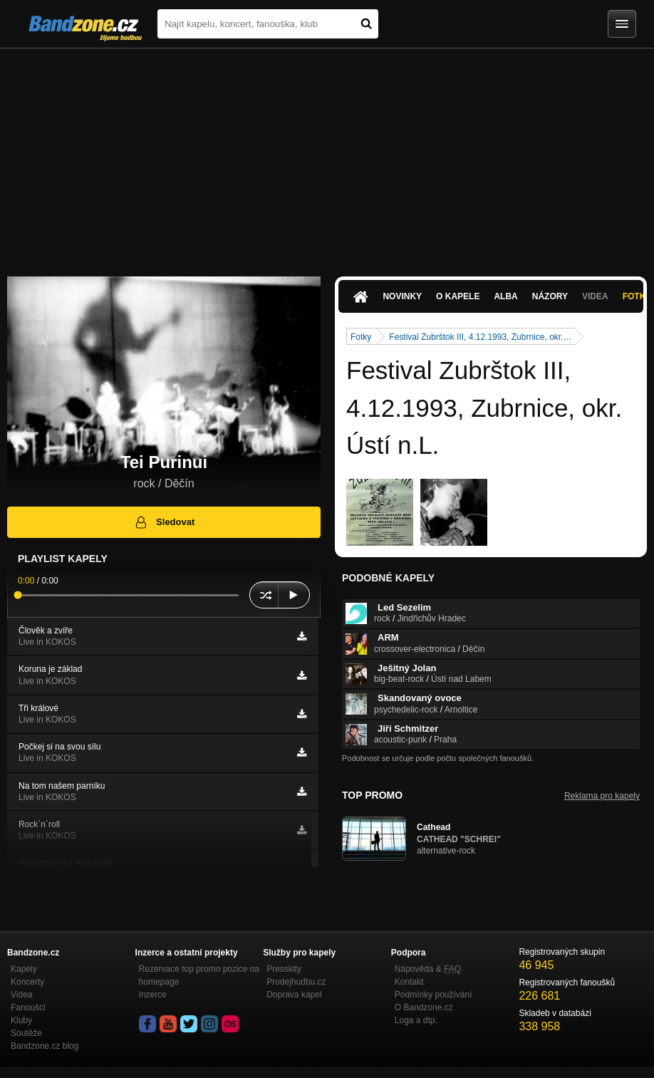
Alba (505, 296)
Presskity (283, 969)
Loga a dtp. (416, 1020)
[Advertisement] (327, 155)
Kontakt (409, 982)
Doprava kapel (293, 995)
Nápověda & (428, 969)
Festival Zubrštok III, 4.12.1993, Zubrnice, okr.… (480, 337)
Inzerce (153, 995)
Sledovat (164, 522)
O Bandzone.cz (424, 1007)
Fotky (361, 337)
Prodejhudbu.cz (296, 982)
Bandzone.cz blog (44, 1046)
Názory (550, 296)
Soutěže (26, 1033)
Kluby (21, 1020)
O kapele (457, 296)
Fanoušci (28, 1007)
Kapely (24, 969)
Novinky (402, 296)
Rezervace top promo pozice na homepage (199, 975)
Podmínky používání (433, 995)
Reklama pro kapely (602, 796)
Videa (595, 296)
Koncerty (27, 982)
